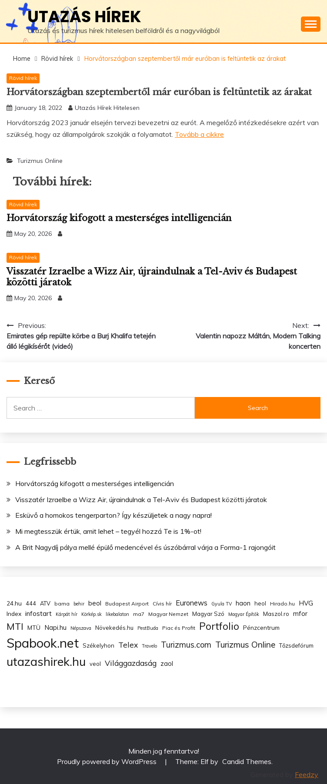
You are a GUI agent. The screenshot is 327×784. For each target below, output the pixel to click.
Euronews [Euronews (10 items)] (191, 603)
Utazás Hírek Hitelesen (107, 108)
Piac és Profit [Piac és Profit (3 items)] (178, 628)
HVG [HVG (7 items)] (306, 603)
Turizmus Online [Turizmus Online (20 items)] (245, 644)
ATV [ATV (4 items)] (45, 603)
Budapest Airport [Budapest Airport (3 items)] (127, 603)
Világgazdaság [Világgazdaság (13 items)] (131, 663)
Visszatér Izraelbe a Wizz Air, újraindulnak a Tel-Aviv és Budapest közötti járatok (141, 499)
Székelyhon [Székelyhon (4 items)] (98, 645)
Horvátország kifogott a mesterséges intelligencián (119, 218)
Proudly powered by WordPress (107, 761)
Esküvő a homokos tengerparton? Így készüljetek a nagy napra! (113, 515)
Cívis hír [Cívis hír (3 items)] (162, 603)
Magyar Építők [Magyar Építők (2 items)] (243, 614)
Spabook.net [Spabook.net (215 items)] (43, 643)
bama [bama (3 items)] (62, 603)
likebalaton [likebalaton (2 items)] (117, 614)
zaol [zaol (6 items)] (166, 664)
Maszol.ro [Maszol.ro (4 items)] (276, 613)
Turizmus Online (40, 161)
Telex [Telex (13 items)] (128, 644)
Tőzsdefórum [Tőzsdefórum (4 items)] (296, 645)
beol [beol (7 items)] (94, 603)
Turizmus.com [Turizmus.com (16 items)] (186, 645)
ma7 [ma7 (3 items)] (138, 614)
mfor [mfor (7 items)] (300, 613)
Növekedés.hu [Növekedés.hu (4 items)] (114, 627)
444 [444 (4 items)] (31, 603)
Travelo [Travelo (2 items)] (149, 646)
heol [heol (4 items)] (260, 603)
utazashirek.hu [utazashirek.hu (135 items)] (46, 661)
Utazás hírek (84, 16)
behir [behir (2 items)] (78, 604)
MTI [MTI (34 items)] (15, 626)
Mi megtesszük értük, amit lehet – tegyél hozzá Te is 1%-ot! (108, 531)
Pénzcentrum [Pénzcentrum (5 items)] (261, 627)
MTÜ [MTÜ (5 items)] (33, 627)
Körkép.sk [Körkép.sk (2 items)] (91, 614)
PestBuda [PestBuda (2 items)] (147, 628)
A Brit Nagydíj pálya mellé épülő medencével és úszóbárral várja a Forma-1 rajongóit (145, 547)
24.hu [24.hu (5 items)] (14, 603)
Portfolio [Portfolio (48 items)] (219, 626)
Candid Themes (246, 761)
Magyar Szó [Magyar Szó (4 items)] (208, 613)
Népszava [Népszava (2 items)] (80, 628)
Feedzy (306, 774)
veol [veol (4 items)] (95, 663)
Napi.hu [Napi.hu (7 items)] (55, 627)
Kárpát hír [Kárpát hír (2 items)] (66, 614)
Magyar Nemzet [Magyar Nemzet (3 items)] (168, 614)
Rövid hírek (23, 78)
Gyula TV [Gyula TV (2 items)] (221, 604)
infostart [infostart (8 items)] (38, 613)
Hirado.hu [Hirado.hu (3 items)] (282, 603)
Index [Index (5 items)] (14, 613)
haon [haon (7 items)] (243, 603)
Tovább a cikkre (199, 134)
